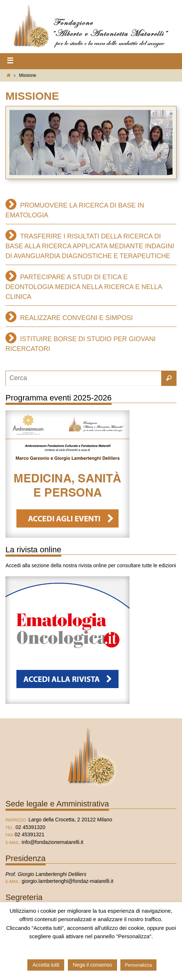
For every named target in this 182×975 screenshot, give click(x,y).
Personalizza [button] (138, 965)
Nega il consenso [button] (92, 965)
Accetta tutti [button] (45, 965)
